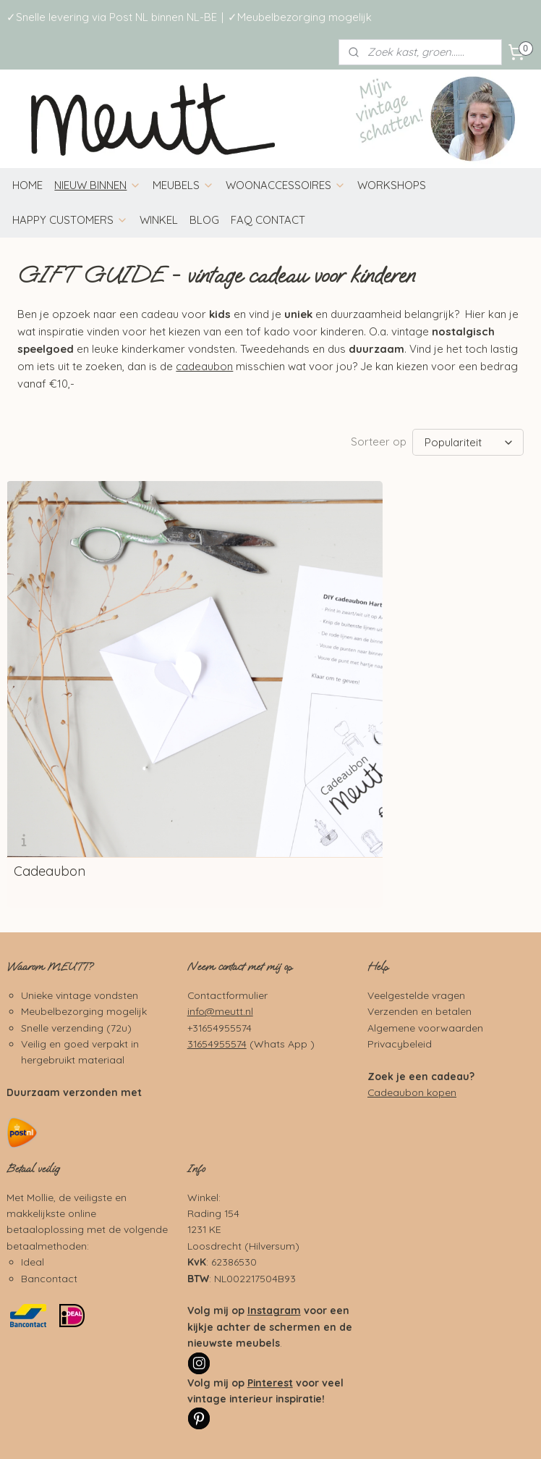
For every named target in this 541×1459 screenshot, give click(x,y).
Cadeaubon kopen (411, 973)
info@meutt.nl (220, 892)
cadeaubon (204, 366)
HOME (27, 185)
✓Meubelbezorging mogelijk (300, 17)
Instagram (274, 1191)
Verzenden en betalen (419, 892)
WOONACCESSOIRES (286, 185)
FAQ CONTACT (268, 220)
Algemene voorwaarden (425, 908)
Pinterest (270, 1263)
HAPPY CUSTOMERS (70, 220)
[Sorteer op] (468, 442)
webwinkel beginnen (430, 1408)
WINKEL (159, 220)
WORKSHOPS (391, 185)
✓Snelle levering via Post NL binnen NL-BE (112, 17)
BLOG (204, 220)
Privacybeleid (399, 925)
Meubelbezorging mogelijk (84, 892)
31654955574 (217, 925)
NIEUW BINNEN (97, 185)
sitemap (351, 1408)
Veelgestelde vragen (416, 875)
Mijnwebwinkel (270, 1432)
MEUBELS (183, 185)
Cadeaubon (49, 752)
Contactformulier (227, 875)
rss (379, 1408)
